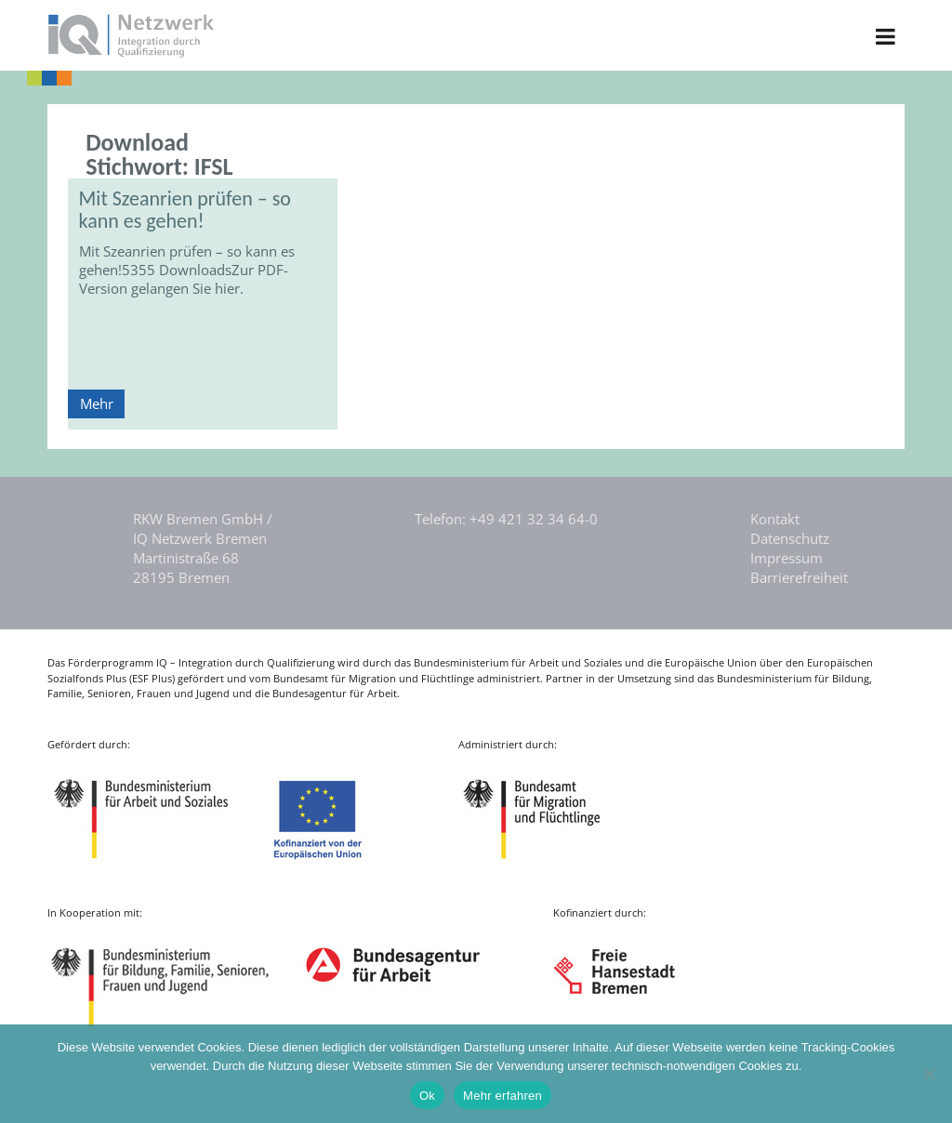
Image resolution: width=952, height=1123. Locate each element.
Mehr (96, 403)
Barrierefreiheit (799, 577)
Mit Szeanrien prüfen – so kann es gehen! (185, 209)
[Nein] (928, 1073)
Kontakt (775, 518)
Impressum (786, 557)
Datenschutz (789, 538)
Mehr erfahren (502, 1096)
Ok (427, 1096)
